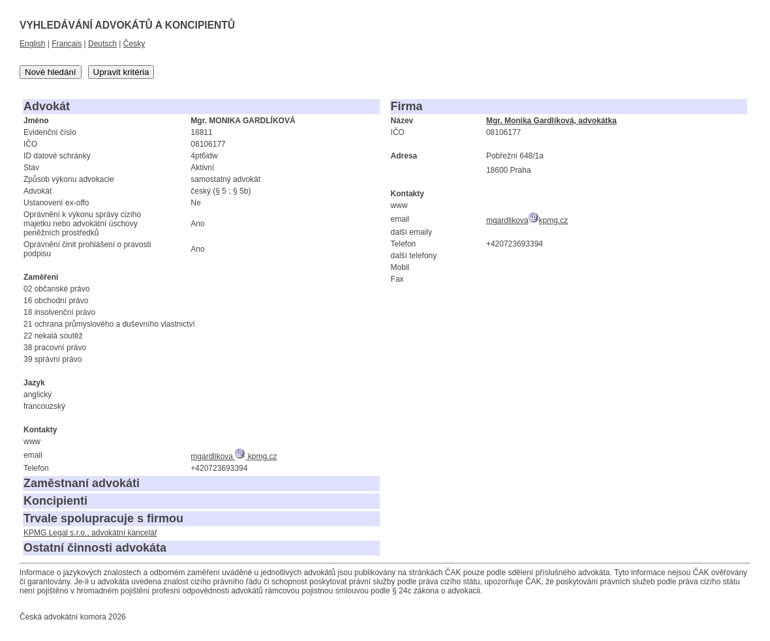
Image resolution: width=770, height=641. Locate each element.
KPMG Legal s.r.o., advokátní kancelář (90, 532)
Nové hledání (50, 72)
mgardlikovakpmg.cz (527, 220)
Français (67, 43)
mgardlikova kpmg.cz (234, 456)
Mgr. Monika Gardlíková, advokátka (551, 120)
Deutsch (102, 43)
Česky (134, 43)
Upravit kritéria (121, 72)
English (32, 43)
